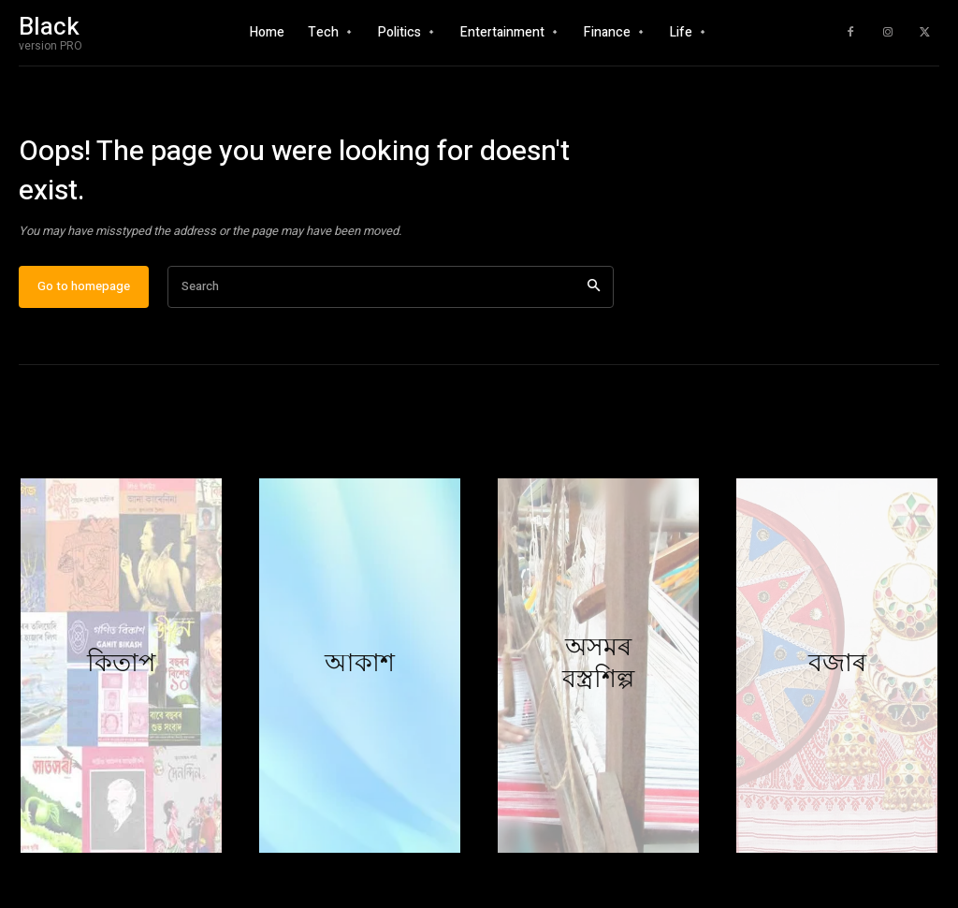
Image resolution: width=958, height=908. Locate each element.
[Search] (593, 297)
